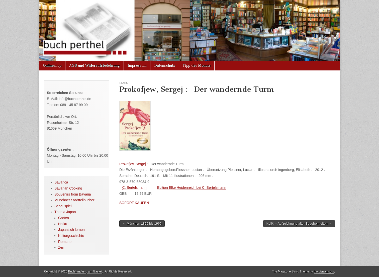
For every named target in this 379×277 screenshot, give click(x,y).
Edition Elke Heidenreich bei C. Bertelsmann (191, 188)
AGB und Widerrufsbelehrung (94, 65)
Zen (61, 247)
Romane (64, 242)
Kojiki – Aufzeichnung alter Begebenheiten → (299, 223)
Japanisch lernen (71, 230)
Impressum (137, 65)
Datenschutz (164, 65)
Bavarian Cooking (68, 188)
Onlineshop (52, 65)
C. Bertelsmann (134, 188)
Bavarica (61, 182)
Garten (63, 218)
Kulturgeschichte (71, 236)
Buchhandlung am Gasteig (85, 271)
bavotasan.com (324, 271)
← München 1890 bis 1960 (142, 223)
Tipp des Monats (197, 65)
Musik (123, 82)
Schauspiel (63, 206)
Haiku (62, 224)
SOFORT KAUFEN (134, 203)
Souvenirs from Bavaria (72, 194)
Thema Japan (65, 212)
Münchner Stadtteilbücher (74, 200)
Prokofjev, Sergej (132, 164)
